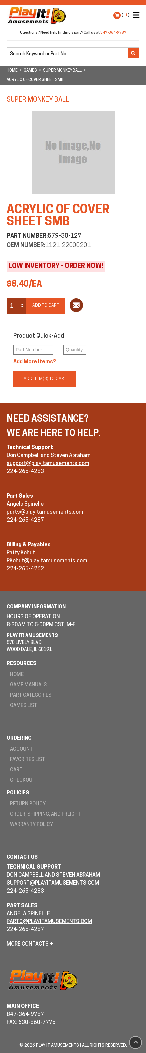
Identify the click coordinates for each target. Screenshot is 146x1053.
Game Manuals (28, 685)
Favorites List (27, 759)
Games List (23, 705)
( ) (125, 15)
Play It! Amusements (38, 15)
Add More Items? (34, 362)
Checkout (22, 780)
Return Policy (28, 804)
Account (21, 749)
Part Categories (30, 695)
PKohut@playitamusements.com (47, 561)
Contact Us (22, 857)
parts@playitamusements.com (45, 512)
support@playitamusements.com (48, 463)
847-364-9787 (113, 33)
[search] (68, 53)
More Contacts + (30, 944)
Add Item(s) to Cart (45, 379)
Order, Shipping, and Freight (45, 814)
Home (17, 674)
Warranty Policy (31, 824)
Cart (16, 770)
